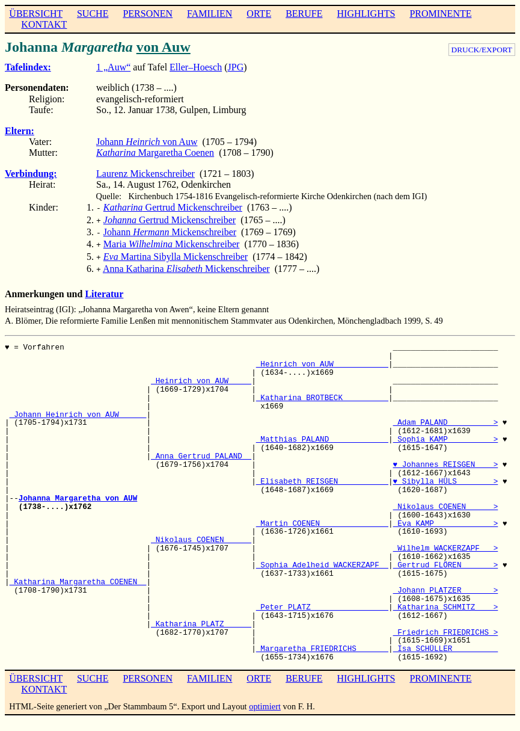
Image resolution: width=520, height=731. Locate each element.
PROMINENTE (440, 13)
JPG (236, 67)
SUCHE (92, 13)
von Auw (163, 47)
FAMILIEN (209, 13)
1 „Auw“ (113, 67)
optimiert (265, 699)
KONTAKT (44, 24)
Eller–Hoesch (196, 67)
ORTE (258, 13)
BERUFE (304, 13)
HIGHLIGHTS (366, 13)
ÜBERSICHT (36, 13)
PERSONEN (148, 13)
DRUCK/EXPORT (481, 49)
